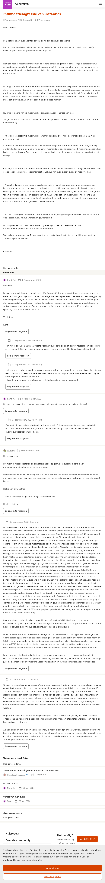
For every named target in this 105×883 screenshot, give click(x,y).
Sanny (9, 801)
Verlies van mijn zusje (14, 796)
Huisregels (12, 833)
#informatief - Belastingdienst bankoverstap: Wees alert (31, 770)
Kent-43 (11, 280)
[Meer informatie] (27, 774)
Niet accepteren (52, 876)
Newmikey (11, 788)
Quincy (10, 450)
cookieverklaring (11, 860)
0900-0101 (89, 839)
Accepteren (52, 868)
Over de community (17, 840)
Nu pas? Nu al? (10, 783)
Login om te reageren (16, 331)
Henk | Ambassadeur (16, 775)
